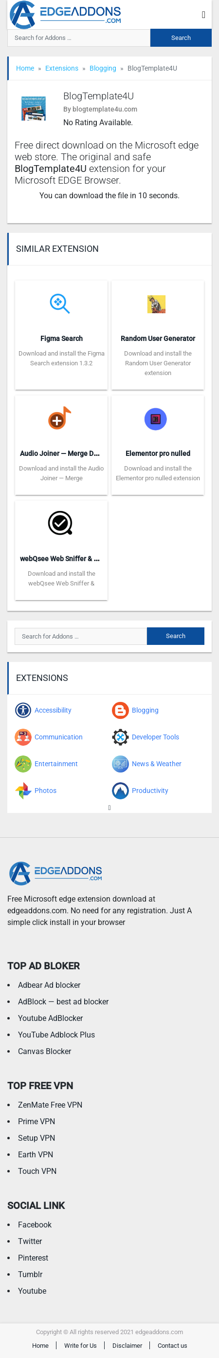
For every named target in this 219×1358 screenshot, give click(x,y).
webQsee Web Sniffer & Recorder (71, 559)
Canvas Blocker (44, 1051)
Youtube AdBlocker (50, 1018)
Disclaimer (127, 1345)
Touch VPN (37, 1171)
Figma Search (61, 338)
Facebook (35, 1224)
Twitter (30, 1241)
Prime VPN (36, 1121)
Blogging (103, 68)
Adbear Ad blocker (49, 985)
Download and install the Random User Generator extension (158, 363)
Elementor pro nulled (158, 453)
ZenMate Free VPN (50, 1105)
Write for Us (80, 1345)
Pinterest (33, 1258)
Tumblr (30, 1274)
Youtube (32, 1291)
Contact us (172, 1345)
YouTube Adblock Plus (56, 1034)
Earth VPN (35, 1154)
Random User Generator (158, 338)
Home (25, 68)
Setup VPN (36, 1138)
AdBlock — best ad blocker (63, 1001)
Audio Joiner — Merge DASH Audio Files (81, 453)
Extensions (61, 68)
